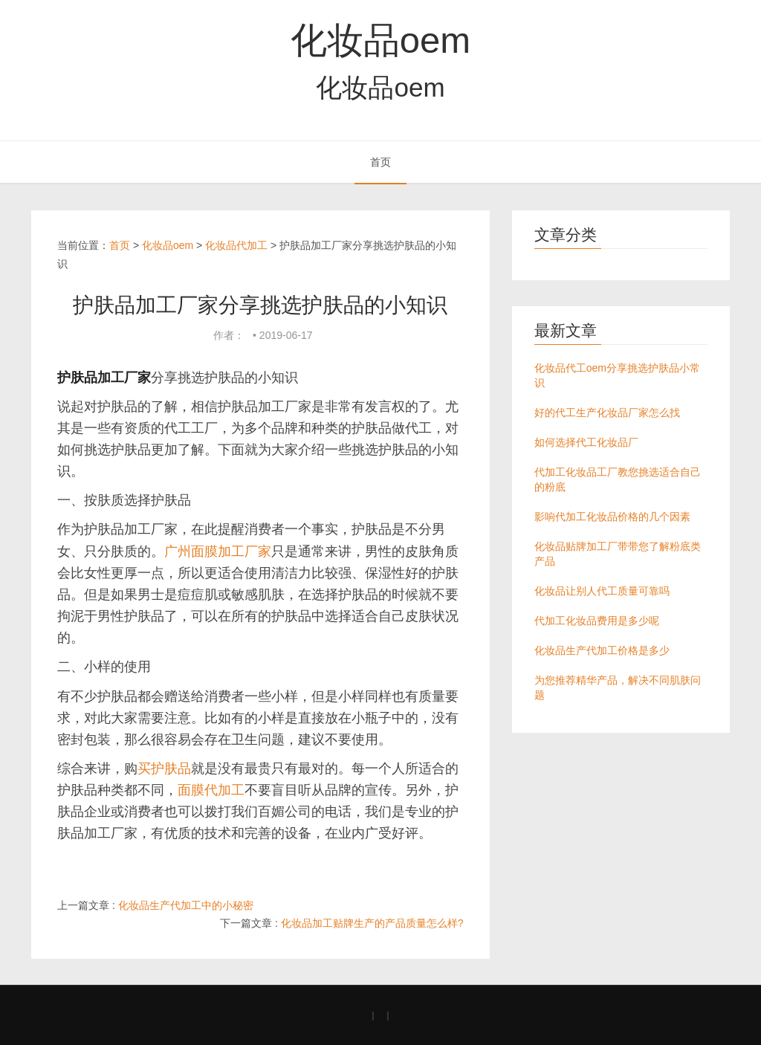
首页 (380, 162)
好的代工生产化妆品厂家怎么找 (607, 412)
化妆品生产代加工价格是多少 (602, 650)
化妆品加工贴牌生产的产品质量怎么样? (372, 923)
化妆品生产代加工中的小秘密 (185, 905)
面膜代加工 (211, 790)
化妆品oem (380, 40)
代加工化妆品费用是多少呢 (596, 621)
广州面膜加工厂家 (217, 551)
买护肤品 (164, 768)
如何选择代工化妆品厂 (586, 442)
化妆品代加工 (236, 245)
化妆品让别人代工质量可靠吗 (602, 591)
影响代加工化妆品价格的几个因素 (612, 516)
